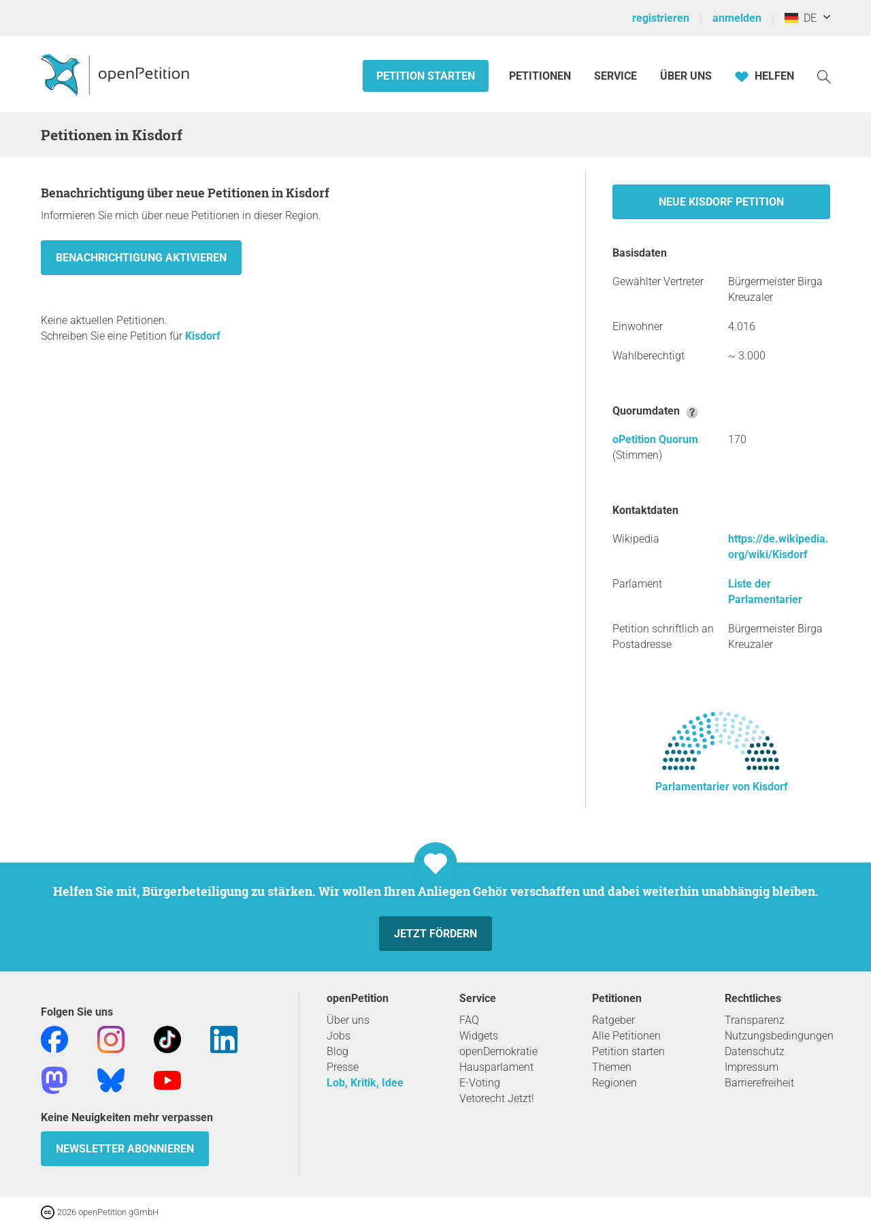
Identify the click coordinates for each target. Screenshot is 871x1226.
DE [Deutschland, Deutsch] (801, 18)
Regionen (614, 1082)
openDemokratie (498, 1051)
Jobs (338, 1035)
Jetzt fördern (435, 933)
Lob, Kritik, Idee (365, 1082)
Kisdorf (202, 335)
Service (615, 75)
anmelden (736, 18)
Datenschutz (755, 1051)
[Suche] (824, 76)
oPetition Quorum (655, 439)
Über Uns (686, 75)
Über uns (348, 1020)
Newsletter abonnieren (125, 1148)
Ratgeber (613, 1020)
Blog (337, 1051)
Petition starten (425, 75)
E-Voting (479, 1082)
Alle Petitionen (626, 1035)
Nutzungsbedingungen (779, 1035)
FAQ (469, 1020)
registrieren (660, 18)
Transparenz (755, 1020)
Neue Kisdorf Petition (721, 201)
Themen (611, 1067)
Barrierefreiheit (759, 1082)
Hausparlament (496, 1067)
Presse (343, 1067)
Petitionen (541, 75)
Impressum (751, 1067)
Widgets (478, 1035)
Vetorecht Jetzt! (496, 1098)
